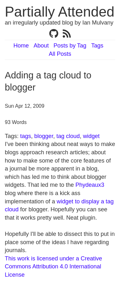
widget (91, 136)
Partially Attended (59, 11)
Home (21, 45)
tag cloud (68, 136)
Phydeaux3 (90, 185)
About (41, 45)
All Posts (60, 54)
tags (25, 136)
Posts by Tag (69, 45)
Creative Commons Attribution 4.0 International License (53, 266)
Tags (97, 45)
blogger (43, 136)
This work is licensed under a (43, 258)
